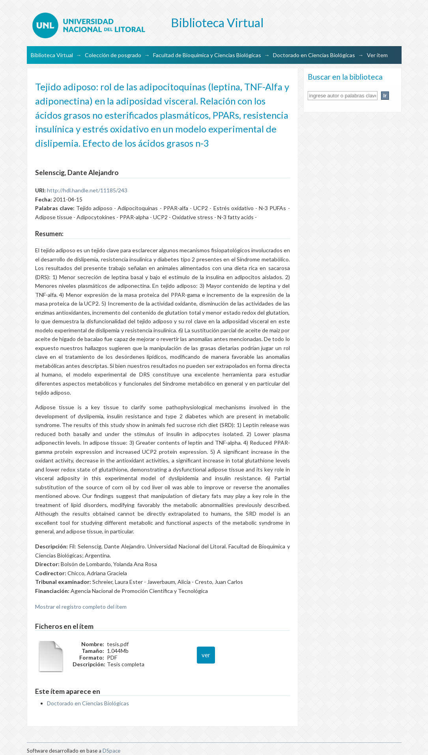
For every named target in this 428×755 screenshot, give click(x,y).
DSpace (111, 751)
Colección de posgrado (113, 55)
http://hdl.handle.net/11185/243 (87, 190)
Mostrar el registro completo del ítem (81, 606)
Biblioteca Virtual (52, 55)
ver (206, 654)
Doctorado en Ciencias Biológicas (314, 55)
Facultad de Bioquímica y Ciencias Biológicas (207, 55)
